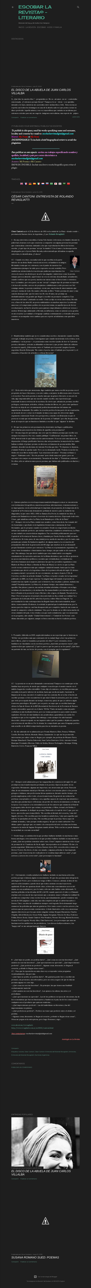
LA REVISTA (31, 27)
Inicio (21, 27)
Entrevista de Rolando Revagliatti (22, 1055)
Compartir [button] (15, 117)
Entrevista (72, 1052)
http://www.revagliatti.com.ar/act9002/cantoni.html (32, 1028)
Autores (21, 1052)
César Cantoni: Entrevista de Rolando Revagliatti (51, 1052)
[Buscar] (78, 6)
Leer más (76, 117)
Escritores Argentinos (42, 1055)
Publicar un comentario (28, 117)
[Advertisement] (45, 327)
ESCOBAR (41, 27)
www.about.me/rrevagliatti (22, 1025)
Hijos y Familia (54, 27)
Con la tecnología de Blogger (45, 1276)
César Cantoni (29, 1052)
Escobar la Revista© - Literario (35, 12)
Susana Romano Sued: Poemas (35, 1257)
